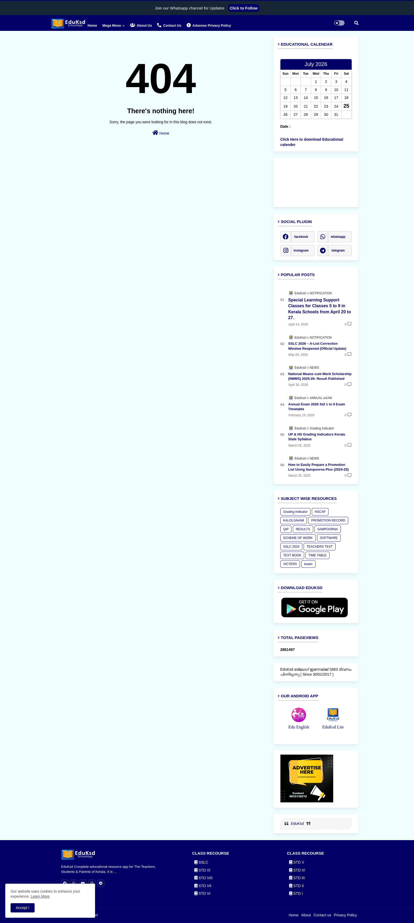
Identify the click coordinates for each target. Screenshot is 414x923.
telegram (338, 250)
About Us (141, 25)
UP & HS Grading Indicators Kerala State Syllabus (316, 436)
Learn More (40, 896)
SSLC (201, 862)
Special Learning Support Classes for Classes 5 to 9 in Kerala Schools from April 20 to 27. (319, 309)
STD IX (202, 870)
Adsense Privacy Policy (209, 25)
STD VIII (203, 878)
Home (92, 25)
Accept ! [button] (22, 908)
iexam (308, 564)
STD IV (297, 870)
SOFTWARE (329, 538)
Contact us (169, 25)
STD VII (202, 886)
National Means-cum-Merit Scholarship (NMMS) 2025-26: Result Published (320, 376)
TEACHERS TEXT (320, 546)
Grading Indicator (295, 512)
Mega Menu (111, 25)
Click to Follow (244, 8)
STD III (297, 878)
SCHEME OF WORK (298, 538)
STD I (296, 893)
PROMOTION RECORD (328, 520)
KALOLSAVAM (293, 520)
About (306, 915)
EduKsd (297, 823)
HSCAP (320, 512)
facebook (301, 237)
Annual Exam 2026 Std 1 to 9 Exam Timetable (316, 406)
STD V (296, 862)
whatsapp (338, 237)
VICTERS (290, 564)
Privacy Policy (345, 915)
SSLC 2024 (291, 546)
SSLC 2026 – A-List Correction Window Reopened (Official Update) (317, 346)
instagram (301, 250)
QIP (286, 529)
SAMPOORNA (327, 529)
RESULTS (303, 529)
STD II (296, 886)
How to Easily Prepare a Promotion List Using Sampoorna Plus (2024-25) (318, 467)
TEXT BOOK (292, 555)
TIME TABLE (317, 555)
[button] (356, 23)
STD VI (202, 893)
